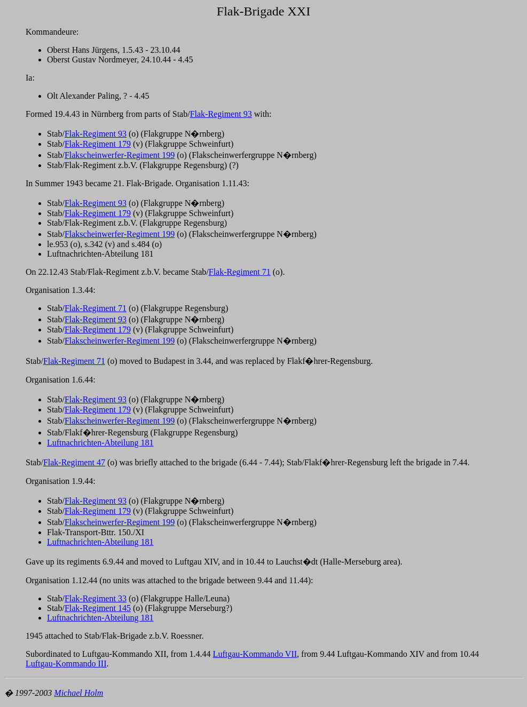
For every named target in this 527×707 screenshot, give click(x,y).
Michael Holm (78, 692)
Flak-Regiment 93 (221, 113)
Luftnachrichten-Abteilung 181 (100, 442)
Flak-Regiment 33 (96, 598)
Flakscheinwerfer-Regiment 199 (120, 155)
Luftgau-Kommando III (66, 663)
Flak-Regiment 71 (240, 271)
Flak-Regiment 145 (98, 608)
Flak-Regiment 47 (74, 462)
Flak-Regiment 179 (98, 143)
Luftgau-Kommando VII (255, 653)
